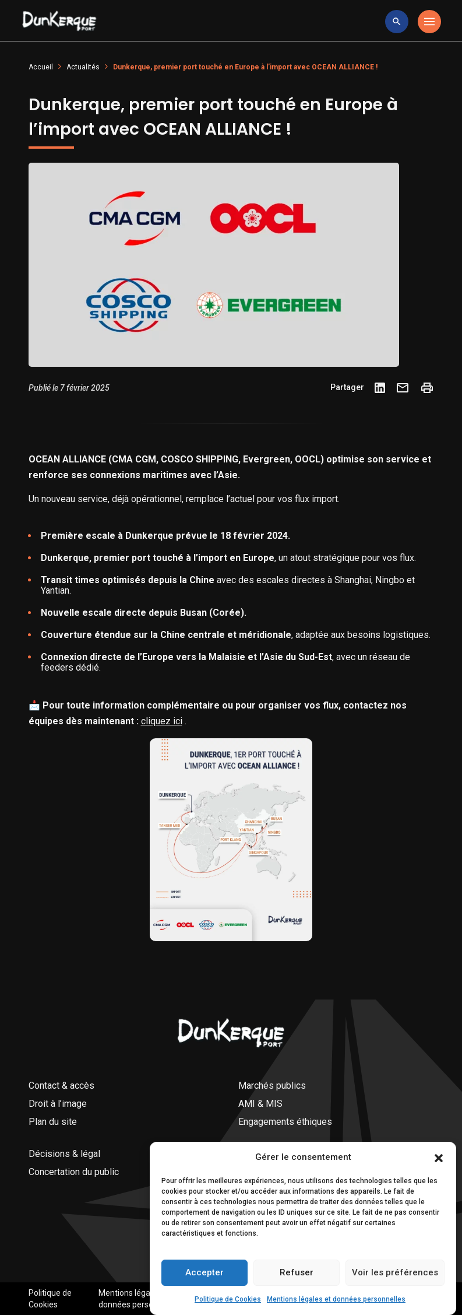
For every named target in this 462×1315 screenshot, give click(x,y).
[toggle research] (396, 21)
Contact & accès (61, 1085)
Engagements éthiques (285, 1121)
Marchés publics (272, 1085)
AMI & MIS (260, 1103)
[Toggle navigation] (429, 21)
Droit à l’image (58, 1103)
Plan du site (53, 1121)
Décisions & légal (64, 1153)
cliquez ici (161, 721)
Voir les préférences (395, 1295)
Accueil (41, 67)
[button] (439, 1180)
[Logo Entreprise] (59, 21)
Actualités (83, 67)
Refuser (296, 1295)
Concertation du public (74, 1171)
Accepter (204, 1295)
